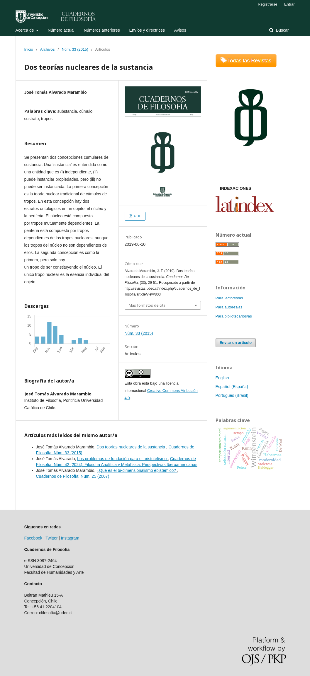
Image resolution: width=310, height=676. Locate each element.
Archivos (47, 49)
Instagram (70, 538)
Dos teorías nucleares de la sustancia (131, 447)
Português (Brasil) (232, 395)
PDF (137, 216)
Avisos (180, 30)
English (222, 377)
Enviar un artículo (236, 342)
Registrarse (267, 4)
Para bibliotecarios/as (234, 316)
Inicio (28, 49)
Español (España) (232, 386)
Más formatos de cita (147, 305)
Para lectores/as (229, 298)
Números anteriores (102, 30)
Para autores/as (229, 307)
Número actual (61, 30)
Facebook (33, 538)
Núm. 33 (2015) (75, 49)
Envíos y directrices (147, 30)
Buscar (282, 30)
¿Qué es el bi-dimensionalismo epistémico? (136, 470)
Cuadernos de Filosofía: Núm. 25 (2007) (72, 476)
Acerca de (25, 30)
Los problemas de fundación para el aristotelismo (122, 458)
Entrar (289, 4)
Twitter (51, 538)
